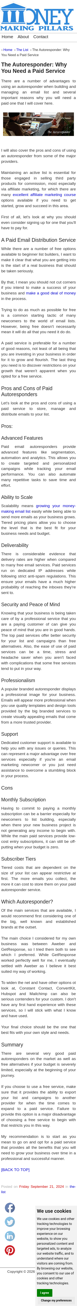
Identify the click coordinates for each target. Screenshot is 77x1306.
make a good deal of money (51, 293)
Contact (40, 36)
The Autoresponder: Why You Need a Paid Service (34, 67)
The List (22, 50)
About (23, 36)
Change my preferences (56, 1300)
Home (7, 36)
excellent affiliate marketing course (44, 194)
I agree (44, 1292)
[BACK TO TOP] (15, 1170)
